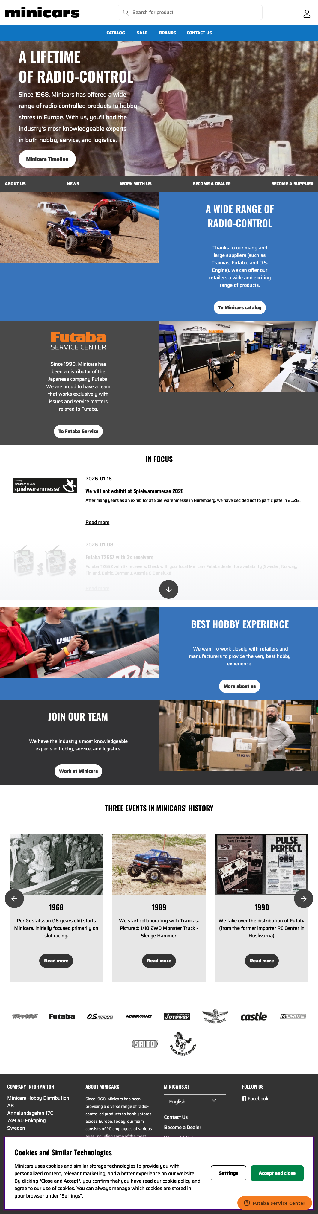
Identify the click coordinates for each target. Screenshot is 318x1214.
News (73, 183)
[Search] (190, 12)
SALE (142, 33)
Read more (97, 522)
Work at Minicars (78, 771)
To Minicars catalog (239, 307)
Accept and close (277, 1173)
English (177, 1101)
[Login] (307, 12)
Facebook (258, 1098)
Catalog (115, 33)
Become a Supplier (292, 183)
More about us (240, 686)
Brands (167, 33)
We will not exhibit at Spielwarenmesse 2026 (134, 491)
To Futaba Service (78, 431)
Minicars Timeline (47, 159)
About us (15, 183)
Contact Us (199, 33)
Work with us (136, 183)
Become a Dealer (211, 183)
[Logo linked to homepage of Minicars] (42, 12)
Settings (228, 1173)
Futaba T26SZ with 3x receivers (119, 557)
